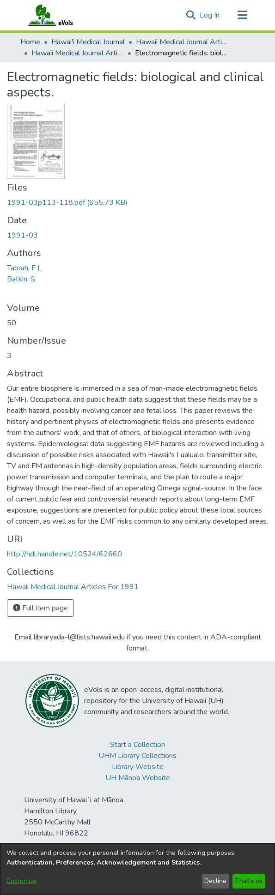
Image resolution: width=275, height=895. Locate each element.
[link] (67, 202)
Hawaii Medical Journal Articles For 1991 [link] (77, 53)
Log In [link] (210, 15)
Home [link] (30, 42)
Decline (215, 881)
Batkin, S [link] (21, 279)
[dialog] (137, 869)
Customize (21, 881)
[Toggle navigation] (243, 15)
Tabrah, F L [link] (24, 268)
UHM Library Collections (137, 756)
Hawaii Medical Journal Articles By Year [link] (182, 42)
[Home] (59, 15)
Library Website (138, 767)
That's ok (249, 881)
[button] (191, 15)
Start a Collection (137, 745)
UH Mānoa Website (137, 778)
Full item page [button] (40, 608)
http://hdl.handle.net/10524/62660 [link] (64, 554)
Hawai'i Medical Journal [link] (88, 42)
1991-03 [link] (22, 235)
